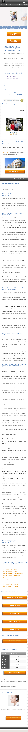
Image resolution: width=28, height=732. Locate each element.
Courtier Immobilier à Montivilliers (11, 584)
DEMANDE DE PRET (15, 672)
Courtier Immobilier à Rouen (10, 569)
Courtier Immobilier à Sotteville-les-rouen (13, 573)
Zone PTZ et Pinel (14, 621)
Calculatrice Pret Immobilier (14, 597)
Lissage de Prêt (14, 629)
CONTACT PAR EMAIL (14, 34)
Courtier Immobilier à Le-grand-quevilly (12, 575)
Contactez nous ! (13, 717)
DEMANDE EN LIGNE (14, 41)
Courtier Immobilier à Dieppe (10, 571)
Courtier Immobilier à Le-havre (10, 567)
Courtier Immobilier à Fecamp (10, 579)
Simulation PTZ (14, 613)
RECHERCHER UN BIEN (15, 171)
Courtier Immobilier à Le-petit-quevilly (12, 577)
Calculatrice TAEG (14, 605)
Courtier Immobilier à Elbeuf (9, 582)
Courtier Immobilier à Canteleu (10, 586)
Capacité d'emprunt (15, 640)
